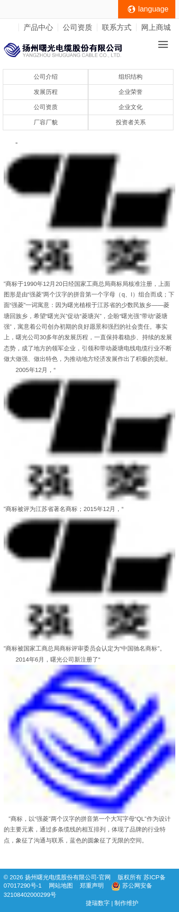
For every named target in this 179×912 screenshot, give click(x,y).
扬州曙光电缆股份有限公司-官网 (68, 877)
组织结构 (131, 76)
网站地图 (61, 885)
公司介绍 (46, 76)
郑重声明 (93, 885)
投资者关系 (131, 122)
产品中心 (38, 27)
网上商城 (156, 27)
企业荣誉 (131, 91)
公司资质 (77, 27)
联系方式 (116, 27)
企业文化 (131, 107)
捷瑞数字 (98, 903)
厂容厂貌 (46, 122)
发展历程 (46, 91)
